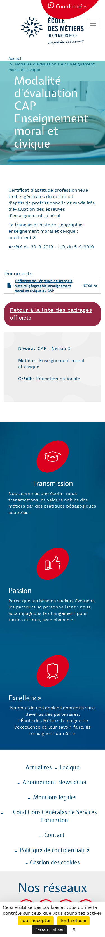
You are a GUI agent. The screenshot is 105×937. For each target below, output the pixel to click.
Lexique (70, 767)
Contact (54, 835)
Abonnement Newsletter (54, 782)
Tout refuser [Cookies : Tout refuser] (73, 921)
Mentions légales (54, 797)
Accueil (15, 58)
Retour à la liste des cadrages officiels (51, 314)
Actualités (38, 767)
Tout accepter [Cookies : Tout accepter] (35, 921)
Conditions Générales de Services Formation (55, 816)
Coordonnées (71, 7)
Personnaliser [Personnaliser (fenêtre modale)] (49, 930)
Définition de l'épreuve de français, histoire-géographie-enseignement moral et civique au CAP (44, 286)
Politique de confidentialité (55, 850)
